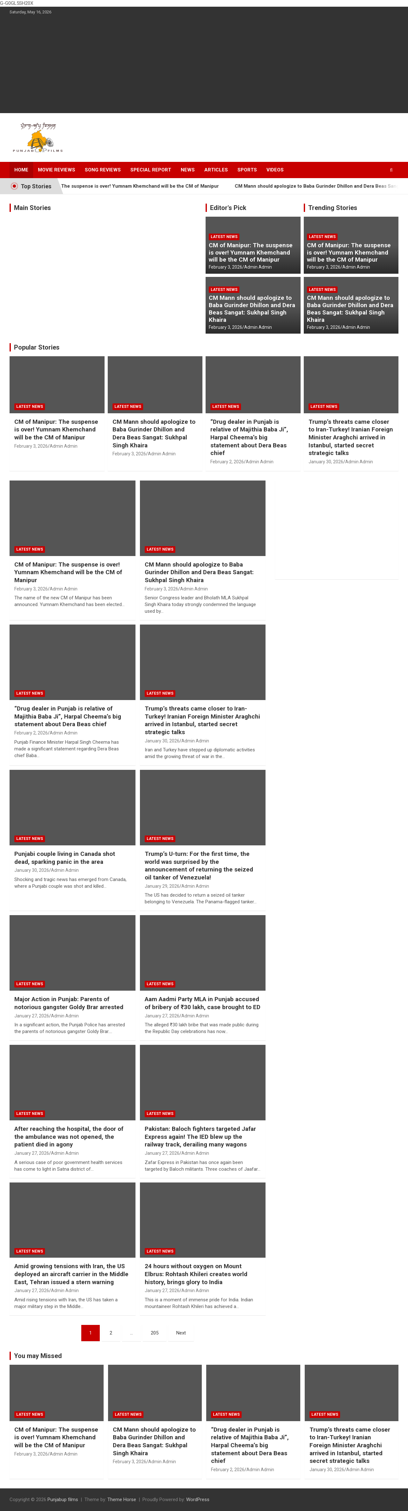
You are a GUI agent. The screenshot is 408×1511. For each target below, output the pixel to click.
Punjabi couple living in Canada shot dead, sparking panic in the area (64, 857)
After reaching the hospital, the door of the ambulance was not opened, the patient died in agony (68, 1136)
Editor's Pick (228, 208)
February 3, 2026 (225, 267)
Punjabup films (62, 1499)
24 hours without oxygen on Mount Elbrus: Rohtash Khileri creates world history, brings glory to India (196, 1273)
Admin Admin (258, 267)
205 (154, 1333)
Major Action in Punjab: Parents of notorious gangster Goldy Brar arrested (68, 1003)
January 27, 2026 (31, 1015)
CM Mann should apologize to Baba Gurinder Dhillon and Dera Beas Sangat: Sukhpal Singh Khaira (252, 308)
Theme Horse (121, 1499)
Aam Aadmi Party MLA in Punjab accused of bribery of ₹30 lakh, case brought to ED (202, 1003)
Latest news (224, 237)
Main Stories (32, 208)
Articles (216, 170)
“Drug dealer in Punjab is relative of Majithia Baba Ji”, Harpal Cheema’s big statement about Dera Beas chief (249, 437)
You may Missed (38, 1356)
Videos (275, 170)
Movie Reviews (56, 170)
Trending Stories (332, 208)
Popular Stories (37, 347)
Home (21, 170)
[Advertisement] (204, 65)
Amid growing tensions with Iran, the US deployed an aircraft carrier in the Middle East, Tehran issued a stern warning (71, 1273)
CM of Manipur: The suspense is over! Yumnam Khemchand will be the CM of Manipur (134, 186)
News (188, 170)
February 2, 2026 (227, 461)
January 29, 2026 (162, 886)
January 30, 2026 (326, 461)
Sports (247, 170)
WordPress (197, 1499)
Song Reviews (103, 170)
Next (181, 1333)
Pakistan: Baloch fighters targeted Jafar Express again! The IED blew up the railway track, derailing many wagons (200, 1136)
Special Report (150, 170)
